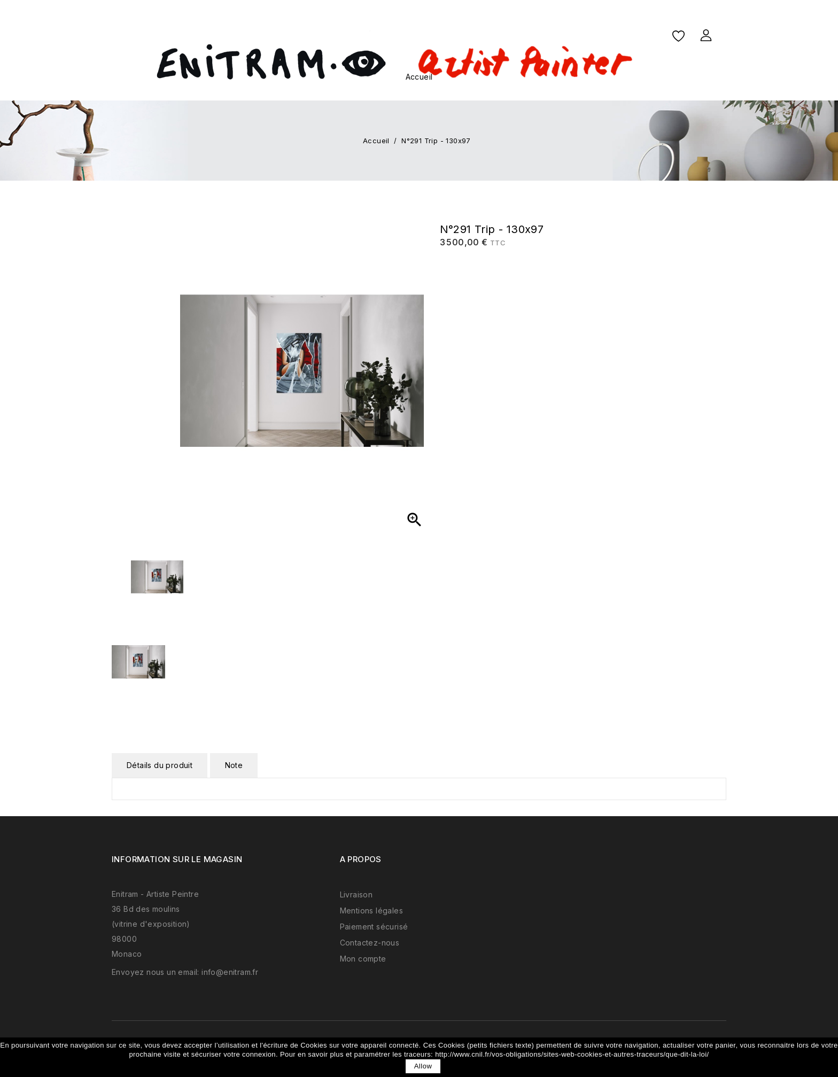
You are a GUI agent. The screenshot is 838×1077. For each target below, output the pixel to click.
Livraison (356, 894)
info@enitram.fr (229, 972)
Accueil (419, 76)
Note (234, 765)
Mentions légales (371, 910)
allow (423, 1066)
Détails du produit (159, 765)
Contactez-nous (370, 942)
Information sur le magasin (177, 859)
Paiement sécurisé (374, 926)
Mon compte (363, 958)
